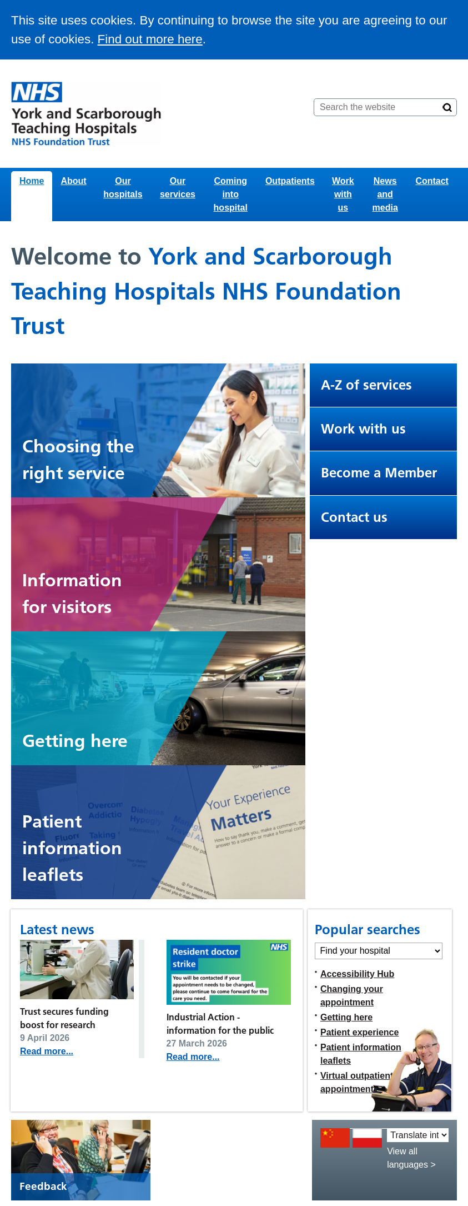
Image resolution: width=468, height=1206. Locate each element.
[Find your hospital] (378, 951)
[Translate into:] (418, 1135)
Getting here (346, 1017)
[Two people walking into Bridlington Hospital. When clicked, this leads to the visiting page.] (158, 564)
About (73, 181)
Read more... (46, 1051)
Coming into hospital (231, 194)
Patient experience (359, 1032)
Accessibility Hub (357, 974)
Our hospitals (122, 187)
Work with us (343, 194)
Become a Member (379, 473)
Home (31, 181)
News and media (385, 194)
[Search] (447, 107)
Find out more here (150, 39)
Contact (432, 181)
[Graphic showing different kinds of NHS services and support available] (158, 430)
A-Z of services (366, 385)
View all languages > (411, 1158)
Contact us (354, 517)
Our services (177, 187)
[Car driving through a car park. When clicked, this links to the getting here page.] (158, 698)
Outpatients (290, 181)
